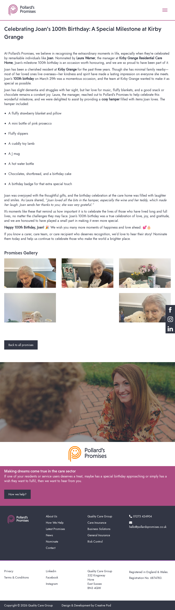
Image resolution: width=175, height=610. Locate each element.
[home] (22, 10)
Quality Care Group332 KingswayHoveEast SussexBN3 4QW (100, 579)
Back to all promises (20, 345)
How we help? (17, 494)
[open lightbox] (30, 273)
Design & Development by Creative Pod (86, 605)
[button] (165, 10)
